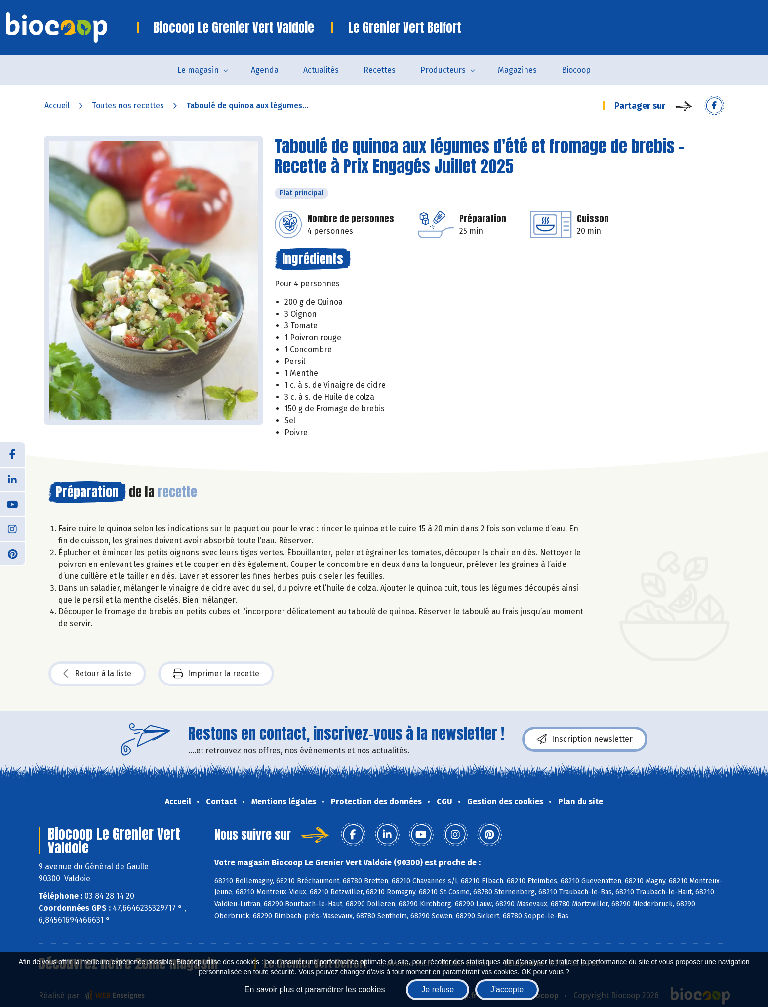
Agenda (265, 70)
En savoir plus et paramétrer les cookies (314, 989)
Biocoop (576, 70)
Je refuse (437, 989)
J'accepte (507, 989)
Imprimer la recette (216, 674)
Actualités (321, 70)
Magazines (517, 70)
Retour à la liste (97, 674)
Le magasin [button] (198, 70)
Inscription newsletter (585, 739)
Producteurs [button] (443, 70)
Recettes (380, 70)
